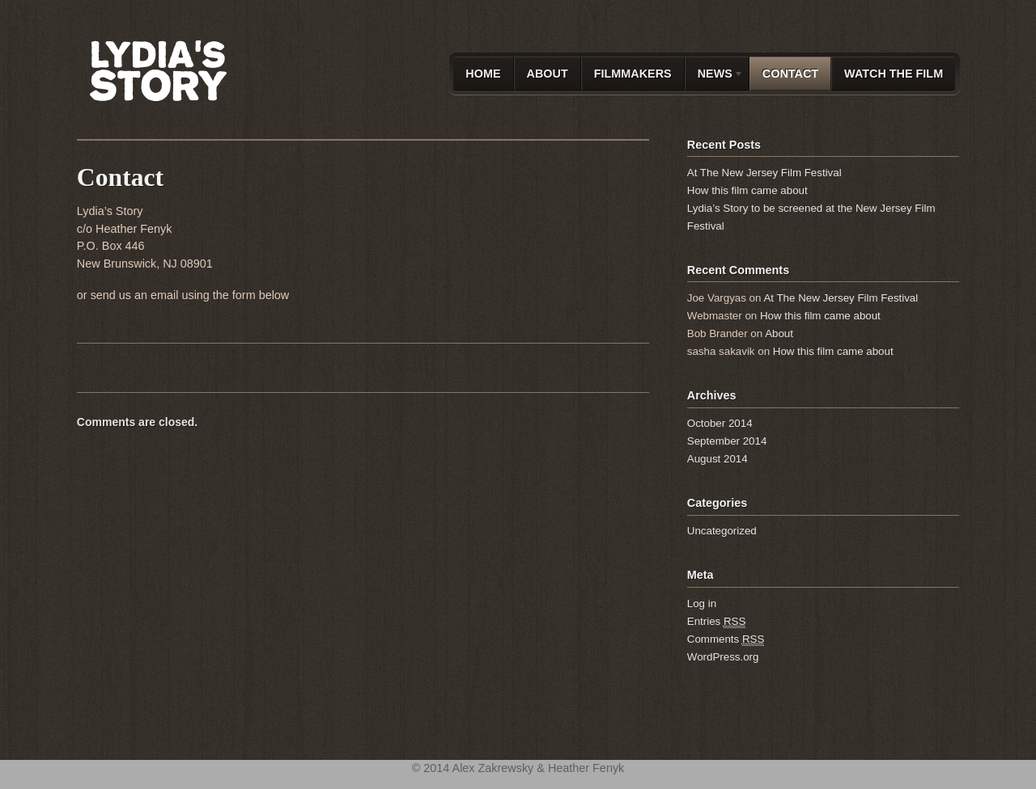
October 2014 (720, 423)
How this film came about (747, 190)
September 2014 (727, 441)
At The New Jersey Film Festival (764, 173)
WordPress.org (723, 657)
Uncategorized (722, 531)
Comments (726, 639)
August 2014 (717, 459)
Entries (716, 621)
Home (482, 73)
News (714, 76)
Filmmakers (633, 73)
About (547, 73)
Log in (701, 603)
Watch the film (893, 73)
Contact (790, 73)
